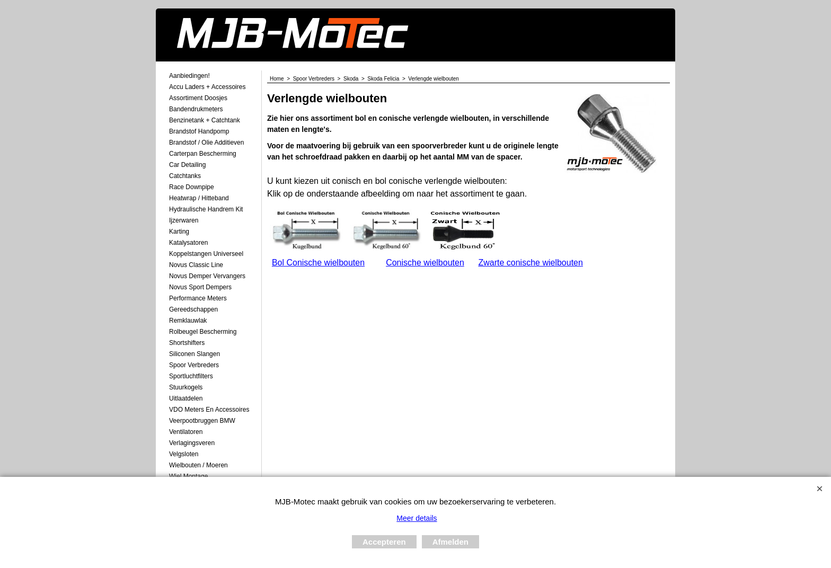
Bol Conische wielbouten (318, 262)
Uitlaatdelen (185, 398)
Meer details (416, 518)
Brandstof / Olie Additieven (206, 142)
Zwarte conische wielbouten (530, 262)
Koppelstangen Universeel (206, 254)
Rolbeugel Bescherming (202, 331)
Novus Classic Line (196, 265)
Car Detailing (187, 164)
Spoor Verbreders (194, 365)
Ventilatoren (185, 432)
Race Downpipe (191, 187)
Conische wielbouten (425, 262)
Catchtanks (185, 176)
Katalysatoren (188, 242)
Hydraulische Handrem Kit (206, 209)
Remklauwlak (188, 320)
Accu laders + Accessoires (207, 87)
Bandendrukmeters (196, 109)
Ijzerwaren (183, 220)
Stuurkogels (185, 387)
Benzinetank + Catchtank (204, 120)
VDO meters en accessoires (209, 409)
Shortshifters (187, 343)
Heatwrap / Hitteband (199, 198)
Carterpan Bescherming (202, 153)
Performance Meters (198, 298)
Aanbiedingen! (189, 75)
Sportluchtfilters (191, 376)
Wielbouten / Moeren (198, 465)
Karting (179, 231)
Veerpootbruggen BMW (202, 420)
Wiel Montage (188, 476)
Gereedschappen (193, 309)
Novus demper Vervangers (207, 276)
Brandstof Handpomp (199, 131)
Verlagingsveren (192, 443)
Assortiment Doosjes (198, 98)
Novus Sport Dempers (200, 287)
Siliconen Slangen (194, 354)
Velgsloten (183, 454)
